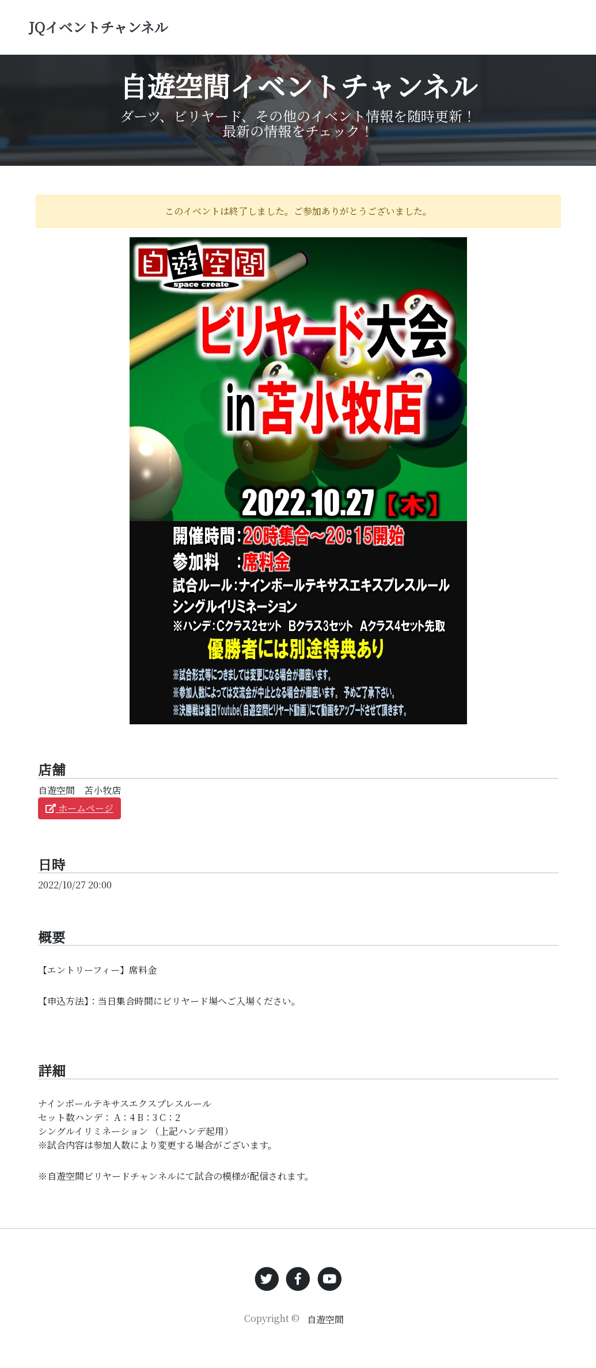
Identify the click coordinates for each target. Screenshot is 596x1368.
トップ (265, 34)
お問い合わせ (538, 26)
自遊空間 (325, 1319)
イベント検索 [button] (453, 18)
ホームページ (79, 808)
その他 (387, 34)
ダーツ (300, 34)
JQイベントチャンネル (133, 35)
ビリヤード (342, 34)
